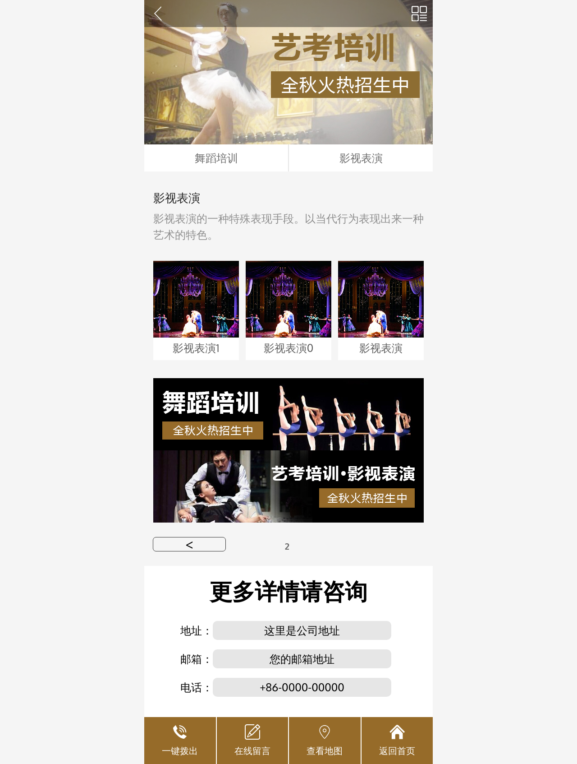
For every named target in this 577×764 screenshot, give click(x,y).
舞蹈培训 (216, 158)
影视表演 (361, 158)
